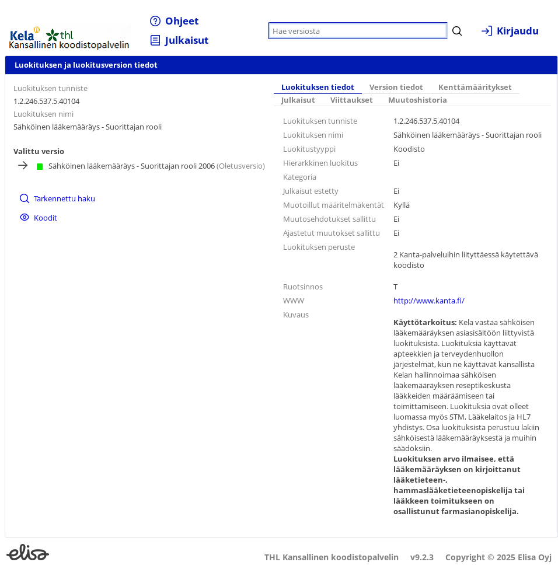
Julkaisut (298, 100)
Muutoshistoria (417, 100)
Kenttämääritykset (475, 87)
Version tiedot (396, 87)
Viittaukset (351, 100)
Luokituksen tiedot (317, 87)
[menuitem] (174, 20)
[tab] (318, 87)
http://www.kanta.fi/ (429, 300)
